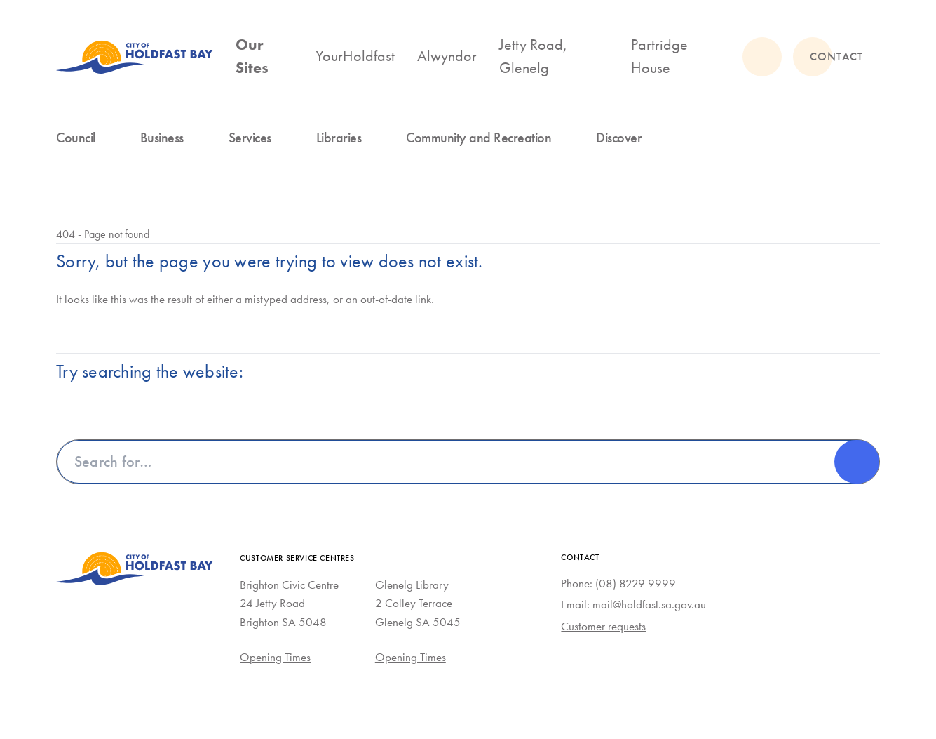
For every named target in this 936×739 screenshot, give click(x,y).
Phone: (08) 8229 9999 (618, 583)
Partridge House (659, 56)
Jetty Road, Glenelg (533, 56)
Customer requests (603, 626)
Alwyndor (447, 56)
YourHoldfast (355, 56)
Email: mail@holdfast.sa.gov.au (633, 604)
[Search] (856, 462)
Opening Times (275, 657)
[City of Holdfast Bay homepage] (134, 57)
